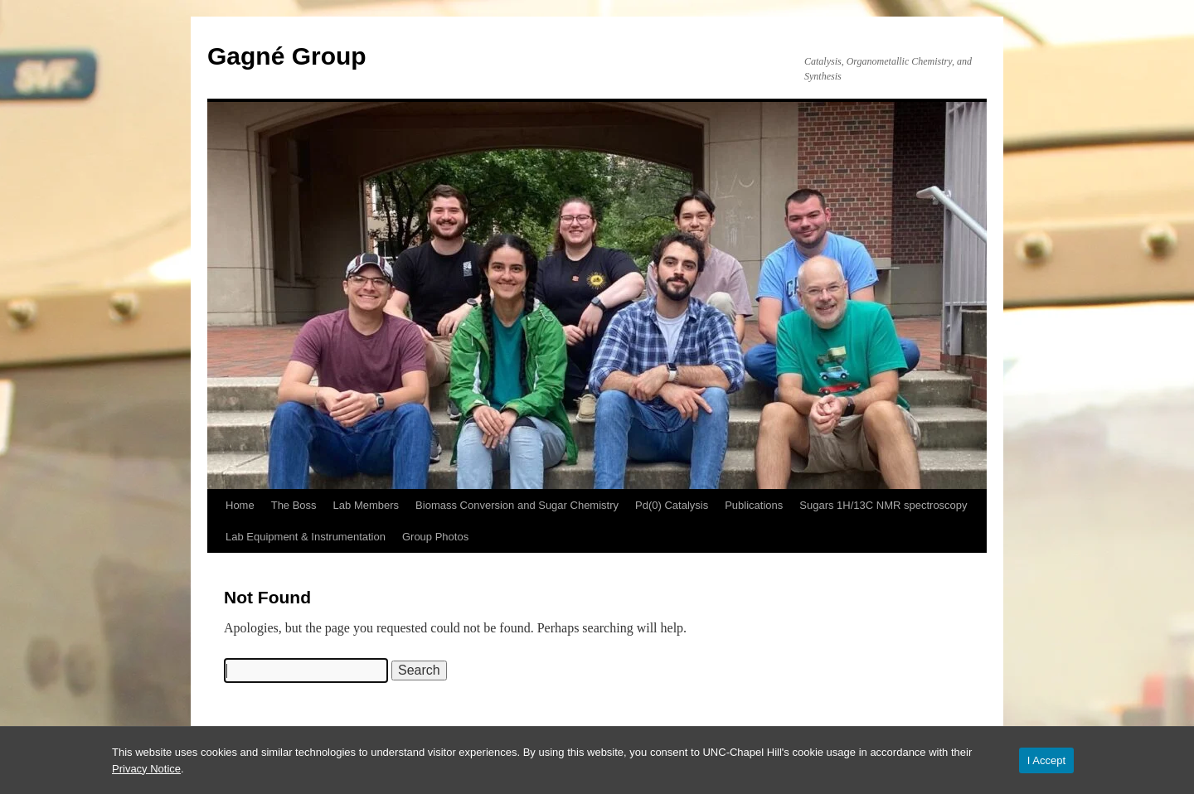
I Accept (1046, 760)
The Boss (294, 505)
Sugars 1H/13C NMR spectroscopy (883, 505)
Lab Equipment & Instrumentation (306, 536)
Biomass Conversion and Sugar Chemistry (517, 505)
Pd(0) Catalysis (671, 505)
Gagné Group (286, 56)
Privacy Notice (146, 769)
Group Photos (435, 536)
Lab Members (366, 505)
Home (240, 505)
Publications (754, 505)
